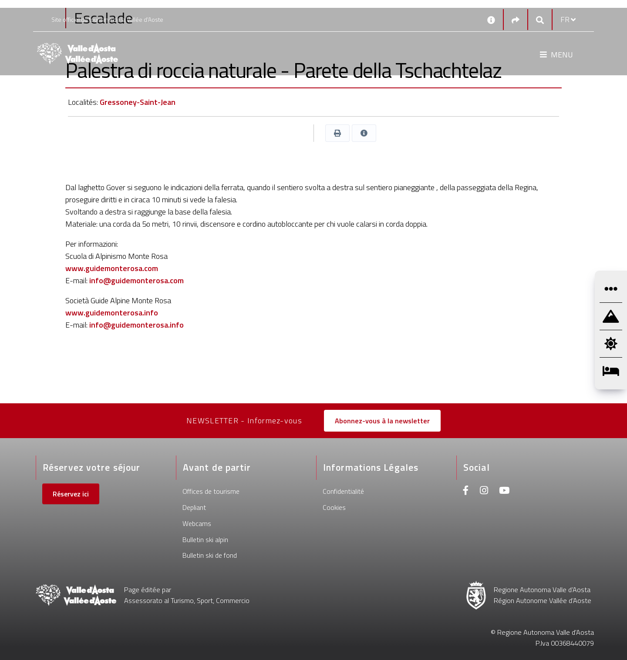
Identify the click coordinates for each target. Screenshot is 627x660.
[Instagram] (484, 491)
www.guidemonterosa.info (111, 312)
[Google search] (540, 19)
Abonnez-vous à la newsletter (382, 420)
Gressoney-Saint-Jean (137, 102)
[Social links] (515, 19)
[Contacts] (491, 19)
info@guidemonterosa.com (136, 280)
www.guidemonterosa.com (111, 268)
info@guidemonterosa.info (136, 325)
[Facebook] (466, 491)
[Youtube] (504, 491)
